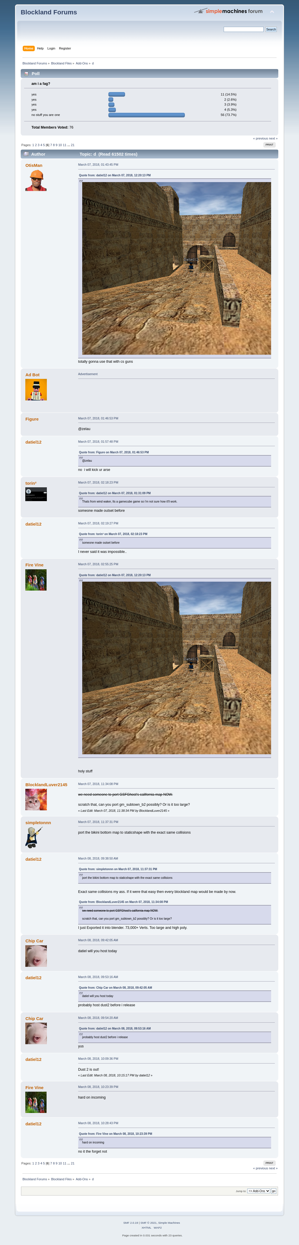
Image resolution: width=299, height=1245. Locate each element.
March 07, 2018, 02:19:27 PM (98, 523)
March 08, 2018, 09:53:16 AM (98, 977)
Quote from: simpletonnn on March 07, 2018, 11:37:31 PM (118, 869)
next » (273, 138)
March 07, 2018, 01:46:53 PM (98, 418)
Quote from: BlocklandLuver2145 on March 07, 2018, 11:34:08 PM (123, 902)
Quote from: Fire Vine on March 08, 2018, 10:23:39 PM (115, 1133)
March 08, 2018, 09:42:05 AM (98, 940)
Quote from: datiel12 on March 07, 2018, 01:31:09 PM (115, 493)
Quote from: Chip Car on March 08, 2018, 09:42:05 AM (115, 987)
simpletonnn (38, 822)
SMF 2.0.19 (130, 1222)
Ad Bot (32, 374)
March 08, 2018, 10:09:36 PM (98, 1058)
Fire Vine (34, 564)
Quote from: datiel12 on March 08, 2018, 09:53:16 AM (115, 1028)
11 (64, 145)
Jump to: (241, 1191)
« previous (260, 138)
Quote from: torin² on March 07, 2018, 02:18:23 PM (113, 534)
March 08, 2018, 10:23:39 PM (98, 1087)
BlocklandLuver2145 (46, 784)
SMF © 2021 (149, 1222)
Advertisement (88, 374)
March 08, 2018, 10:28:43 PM (98, 1123)
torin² (30, 483)
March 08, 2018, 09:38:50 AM (98, 858)
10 (60, 145)
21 (72, 145)
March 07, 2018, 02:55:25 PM (98, 564)
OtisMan (33, 165)
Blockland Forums (49, 12)
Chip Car (34, 940)
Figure (32, 419)
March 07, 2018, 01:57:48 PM (98, 441)
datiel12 (33, 442)
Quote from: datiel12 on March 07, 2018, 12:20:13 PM (115, 175)
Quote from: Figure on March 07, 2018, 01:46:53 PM (114, 452)
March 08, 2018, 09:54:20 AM (98, 1017)
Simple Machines (169, 1222)
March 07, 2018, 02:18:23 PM (98, 482)
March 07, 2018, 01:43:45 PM (98, 164)
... (69, 145)
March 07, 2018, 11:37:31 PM (98, 822)
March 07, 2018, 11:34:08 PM (98, 784)
